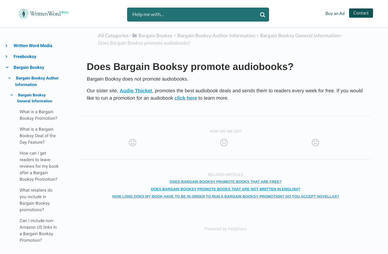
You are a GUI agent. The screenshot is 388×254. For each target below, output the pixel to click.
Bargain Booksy (28, 67)
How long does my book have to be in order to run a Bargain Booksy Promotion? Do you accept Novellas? (225, 196)
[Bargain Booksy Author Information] (216, 35)
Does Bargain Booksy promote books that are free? (226, 182)
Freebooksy (24, 56)
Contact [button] (361, 13)
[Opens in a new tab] (225, 228)
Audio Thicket (136, 90)
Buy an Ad (334, 13)
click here (186, 98)
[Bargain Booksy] (152, 35)
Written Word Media (32, 45)
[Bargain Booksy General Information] (300, 35)
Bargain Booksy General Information (34, 98)
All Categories (113, 35)
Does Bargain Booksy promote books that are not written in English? (226, 189)
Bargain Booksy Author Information (37, 81)
